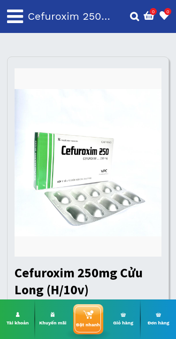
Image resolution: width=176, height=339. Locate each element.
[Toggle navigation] (15, 16)
